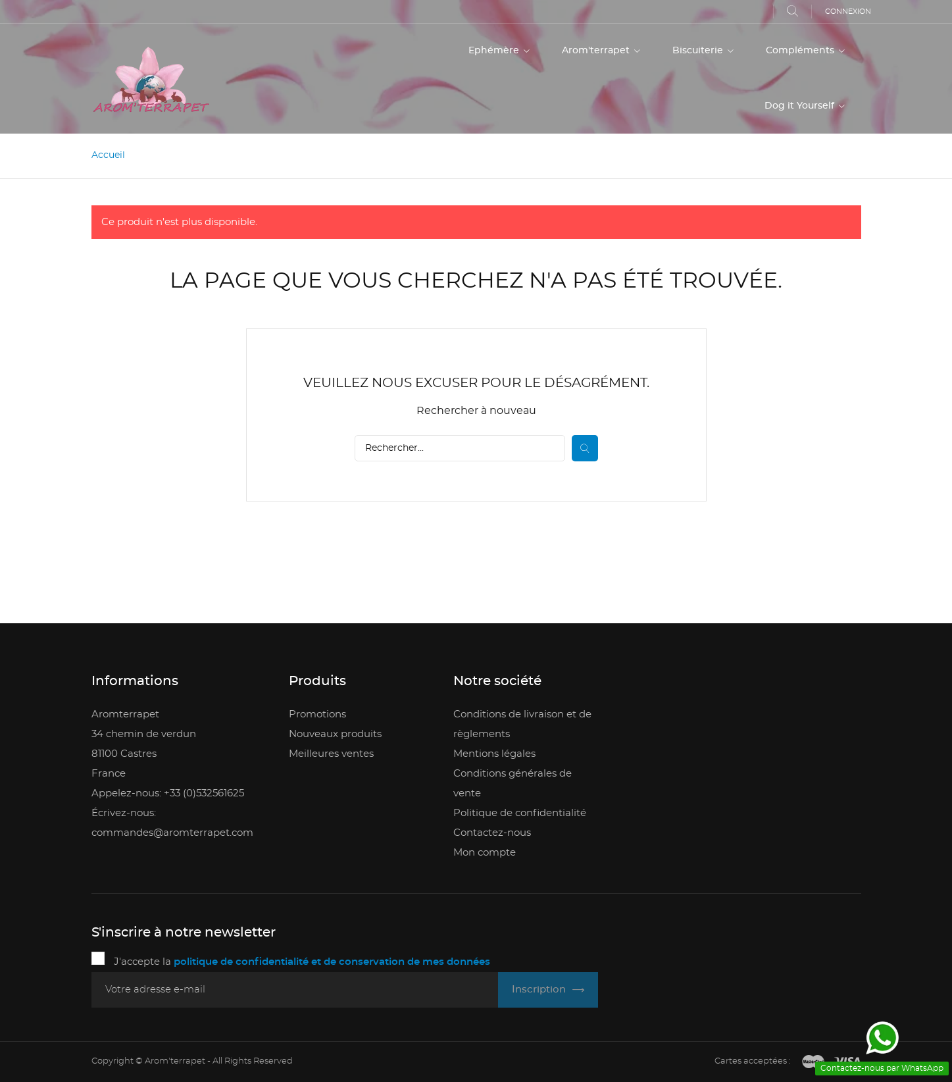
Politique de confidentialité (519, 813)
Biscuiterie (699, 50)
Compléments (801, 50)
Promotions (317, 714)
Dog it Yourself (800, 106)
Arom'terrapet (597, 50)
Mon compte (484, 853)
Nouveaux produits (335, 734)
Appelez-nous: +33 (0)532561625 (167, 793)
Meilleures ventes (331, 754)
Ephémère (495, 50)
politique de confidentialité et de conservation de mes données (332, 962)
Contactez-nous (492, 833)
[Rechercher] (460, 448)
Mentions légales (494, 754)
